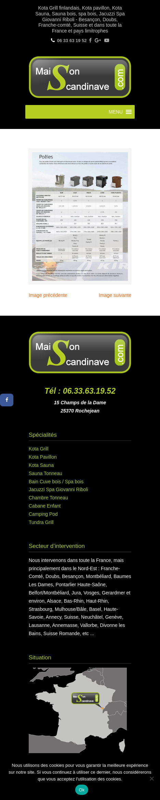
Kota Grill (39, 448)
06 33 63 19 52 (72, 40)
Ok (81, 789)
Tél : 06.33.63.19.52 (80, 390)
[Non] (151, 778)
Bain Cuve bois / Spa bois (56, 481)
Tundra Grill (41, 522)
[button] (116, 112)
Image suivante (115, 295)
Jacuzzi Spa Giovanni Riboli (58, 489)
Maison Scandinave (80, 76)
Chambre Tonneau (48, 497)
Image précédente (48, 295)
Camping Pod (43, 514)
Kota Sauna (41, 465)
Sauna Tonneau (45, 473)
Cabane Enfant (45, 506)
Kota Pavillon (43, 457)
